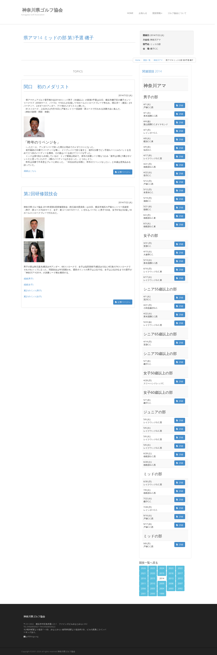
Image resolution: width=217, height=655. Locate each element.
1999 (161, 593)
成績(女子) (28, 284)
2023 (171, 568)
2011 (143, 583)
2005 (152, 588)
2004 (161, 588)
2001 (143, 593)
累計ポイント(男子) (33, 290)
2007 (180, 583)
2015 (152, 578)
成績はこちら (30, 170)
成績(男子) (28, 278)
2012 (180, 578)
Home (130, 13)
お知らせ (143, 13)
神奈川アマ (158, 60)
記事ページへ (122, 172)
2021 (143, 573)
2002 (180, 588)
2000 (152, 593)
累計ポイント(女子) (33, 296)
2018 (171, 573)
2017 (180, 573)
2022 (180, 568)
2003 (171, 588)
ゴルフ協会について (177, 13)
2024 (161, 568)
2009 (161, 583)
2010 (152, 583)
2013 (171, 578)
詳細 (179, 105)
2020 (152, 573)
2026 (143, 568)
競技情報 (157, 13)
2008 (171, 583)
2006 (143, 588)
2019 (161, 573)
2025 (152, 568)
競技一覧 (146, 60)
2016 (143, 578)
